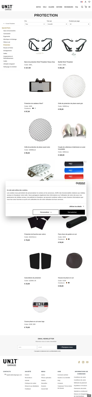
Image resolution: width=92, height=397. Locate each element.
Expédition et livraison (80, 373)
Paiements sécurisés (80, 376)
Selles (5, 53)
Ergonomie (6, 36)
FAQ (59, 368)
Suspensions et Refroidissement (8, 57)
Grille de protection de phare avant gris (70, 100)
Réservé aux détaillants (32, 374)
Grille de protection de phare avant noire (37, 142)
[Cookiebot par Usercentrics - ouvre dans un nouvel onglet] (77, 183)
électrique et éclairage (10, 39)
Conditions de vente (80, 365)
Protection (6, 45)
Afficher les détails (75, 206)
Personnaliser (45, 212)
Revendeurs (68, 7)
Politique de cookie (30, 371)
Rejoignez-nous (67, 335)
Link (59, 339)
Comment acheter (63, 362)
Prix (25, 21)
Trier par (49, 21)
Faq (76, 7)
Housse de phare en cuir (66, 267)
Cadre (5, 61)
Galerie (51, 7)
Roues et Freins (8, 48)
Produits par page (74, 21)
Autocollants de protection (32, 267)
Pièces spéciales (46, 365)
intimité (27, 368)
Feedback (28, 376)
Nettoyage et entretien (10, 67)
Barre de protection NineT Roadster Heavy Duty (39, 60)
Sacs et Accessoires (9, 30)
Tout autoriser (72, 212)
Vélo (44, 7)
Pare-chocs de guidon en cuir (67, 225)
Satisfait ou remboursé (80, 379)
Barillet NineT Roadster (65, 60)
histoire (59, 7)
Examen (43, 374)
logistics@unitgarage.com (14, 362)
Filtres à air (6, 42)
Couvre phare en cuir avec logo (34, 309)
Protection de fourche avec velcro (35, 225)
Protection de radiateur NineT (33, 100)
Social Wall (44, 376)
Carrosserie (6, 33)
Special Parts (6, 28)
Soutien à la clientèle (64, 365)
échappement (7, 50)
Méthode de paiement (80, 370)
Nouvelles (44, 371)
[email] (47, 335)
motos (38, 7)
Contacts (60, 371)
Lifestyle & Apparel (9, 64)
